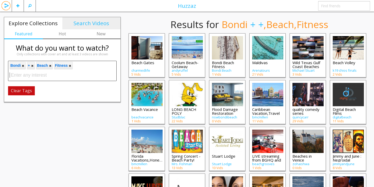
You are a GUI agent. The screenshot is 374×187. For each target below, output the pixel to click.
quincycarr (300, 117)
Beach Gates (142, 62)
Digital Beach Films (344, 111)
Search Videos (91, 23)
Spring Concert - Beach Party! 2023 (186, 159)
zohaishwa (300, 164)
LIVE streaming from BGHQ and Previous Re (266, 159)
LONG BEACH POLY (184, 111)
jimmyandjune (344, 164)
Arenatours (261, 70)
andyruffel (180, 70)
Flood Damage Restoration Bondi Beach (225, 113)
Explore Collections (33, 23)
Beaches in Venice (302, 158)
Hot (62, 34)
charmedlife (140, 70)
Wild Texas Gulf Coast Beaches (306, 64)
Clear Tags (21, 91)
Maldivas (260, 62)
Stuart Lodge (223, 156)
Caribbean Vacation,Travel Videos (266, 113)
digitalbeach (342, 117)
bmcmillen (260, 117)
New (101, 34)
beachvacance (142, 117)
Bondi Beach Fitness (223, 64)
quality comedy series (305, 111)
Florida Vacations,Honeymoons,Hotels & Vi (159, 159)
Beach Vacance (144, 109)
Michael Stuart (303, 70)
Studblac (178, 117)
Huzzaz (187, 5)
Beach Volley (344, 62)
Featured (23, 34)
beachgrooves (263, 164)
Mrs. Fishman (182, 164)
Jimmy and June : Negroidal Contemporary (347, 159)
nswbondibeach (224, 117)
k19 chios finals (345, 70)
